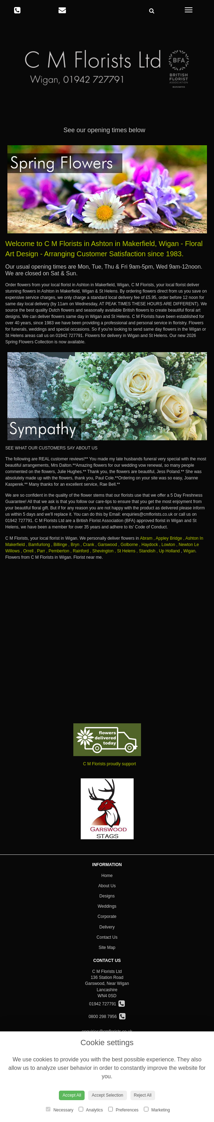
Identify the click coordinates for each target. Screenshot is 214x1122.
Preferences (123, 1109)
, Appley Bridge (168, 538)
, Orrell (27, 550)
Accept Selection (107, 1095)
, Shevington (102, 550)
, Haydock (148, 544)
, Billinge (59, 544)
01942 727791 (107, 1003)
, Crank (87, 544)
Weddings (107, 906)
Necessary (59, 1109)
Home (106, 875)
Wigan (189, 550)
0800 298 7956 (107, 1016)
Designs (107, 896)
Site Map (107, 947)
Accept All (71, 1095)
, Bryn (73, 544)
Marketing (157, 1109)
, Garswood (106, 544)
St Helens (126, 550)
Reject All (143, 1095)
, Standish (145, 550)
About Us (107, 885)
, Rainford (80, 550)
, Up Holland (168, 550)
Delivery (107, 927)
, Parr (40, 550)
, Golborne (128, 544)
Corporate (107, 916)
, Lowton (167, 544)
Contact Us (107, 937)
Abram (146, 538)
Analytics (91, 1109)
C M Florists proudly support (109, 763)
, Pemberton (57, 550)
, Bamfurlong (38, 544)
